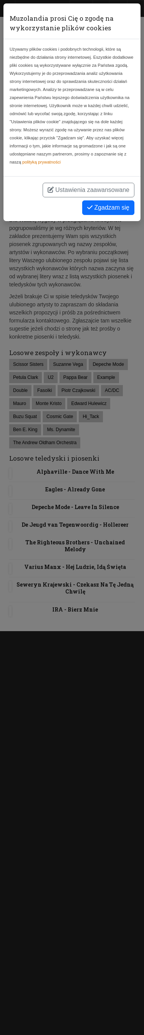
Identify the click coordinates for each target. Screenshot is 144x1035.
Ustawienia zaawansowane (88, 190)
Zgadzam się (108, 207)
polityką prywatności (41, 162)
